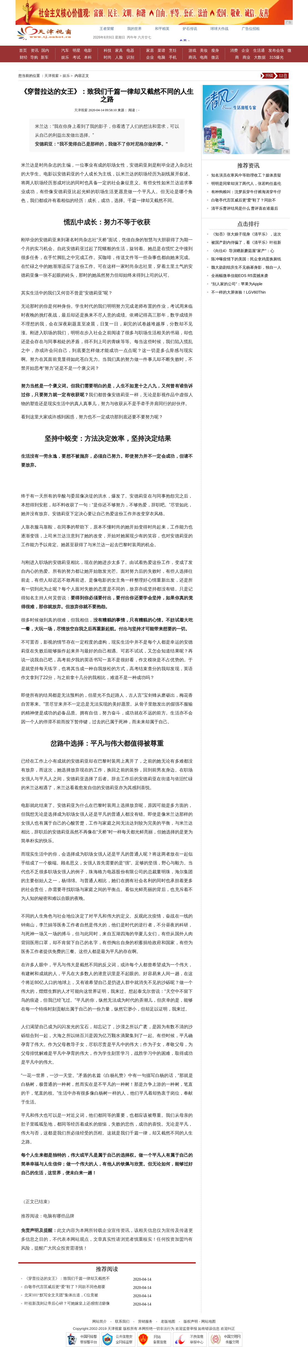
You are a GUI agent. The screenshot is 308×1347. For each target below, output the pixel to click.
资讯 (35, 50)
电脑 (161, 57)
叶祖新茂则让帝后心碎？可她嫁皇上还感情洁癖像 (67, 1303)
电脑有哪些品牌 (58, 1216)
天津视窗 (51, 76)
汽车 (65, 50)
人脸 (119, 57)
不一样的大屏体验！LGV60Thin (238, 292)
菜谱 (161, 50)
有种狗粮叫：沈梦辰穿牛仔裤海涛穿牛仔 (246, 192)
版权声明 (191, 1321)
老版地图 (168, 1321)
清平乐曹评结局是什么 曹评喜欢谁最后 (244, 208)
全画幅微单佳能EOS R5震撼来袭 (239, 275)
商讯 (192, 57)
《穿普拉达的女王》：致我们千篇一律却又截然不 (67, 1278)
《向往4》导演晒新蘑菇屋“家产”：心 (242, 250)
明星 (76, 50)
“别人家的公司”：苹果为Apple (237, 284)
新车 (45, 57)
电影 (88, 50)
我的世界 (134, 29)
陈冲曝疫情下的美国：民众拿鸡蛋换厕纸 (246, 259)
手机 (173, 57)
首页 (23, 50)
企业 (150, 57)
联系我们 (122, 1321)
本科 (88, 57)
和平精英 (162, 29)
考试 (76, 57)
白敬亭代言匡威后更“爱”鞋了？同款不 (243, 200)
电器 (130, 50)
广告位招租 (251, 29)
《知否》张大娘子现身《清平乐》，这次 (246, 234)
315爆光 (276, 57)
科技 (107, 50)
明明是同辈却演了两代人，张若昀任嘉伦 (246, 183)
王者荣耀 (107, 29)
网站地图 (208, 1321)
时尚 (107, 57)
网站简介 (99, 1321)
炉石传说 (190, 29)
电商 (204, 57)
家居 (150, 50)
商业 (246, 57)
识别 (130, 57)
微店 (215, 57)
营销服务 (145, 1321)
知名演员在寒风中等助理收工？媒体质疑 (246, 175)
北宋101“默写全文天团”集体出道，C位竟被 (61, 1295)
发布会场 (276, 50)
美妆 (204, 50)
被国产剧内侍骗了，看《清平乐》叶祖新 (246, 242)
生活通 (259, 50)
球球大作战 (219, 29)
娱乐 (65, 57)
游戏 (192, 50)
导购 (34, 57)
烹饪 (173, 50)
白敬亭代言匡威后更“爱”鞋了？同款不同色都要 (64, 1287)
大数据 (260, 57)
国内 (45, 50)
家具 (119, 50)
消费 (234, 50)
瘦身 (215, 50)
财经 (23, 57)
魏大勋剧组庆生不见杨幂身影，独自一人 (246, 267)
